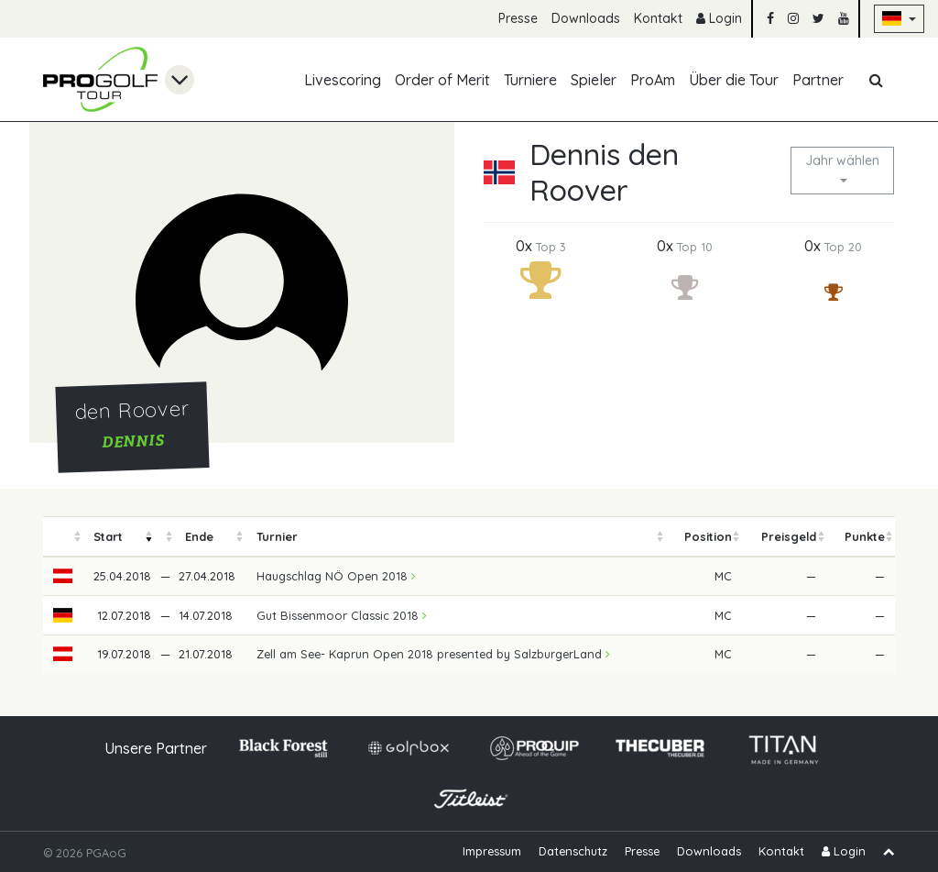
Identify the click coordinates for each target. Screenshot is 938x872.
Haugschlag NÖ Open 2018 (336, 575)
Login (719, 18)
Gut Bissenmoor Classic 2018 (341, 615)
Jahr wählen (842, 160)
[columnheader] (63, 537)
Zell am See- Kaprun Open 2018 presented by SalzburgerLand (433, 653)
